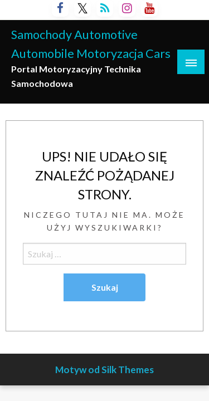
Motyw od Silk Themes (104, 369)
